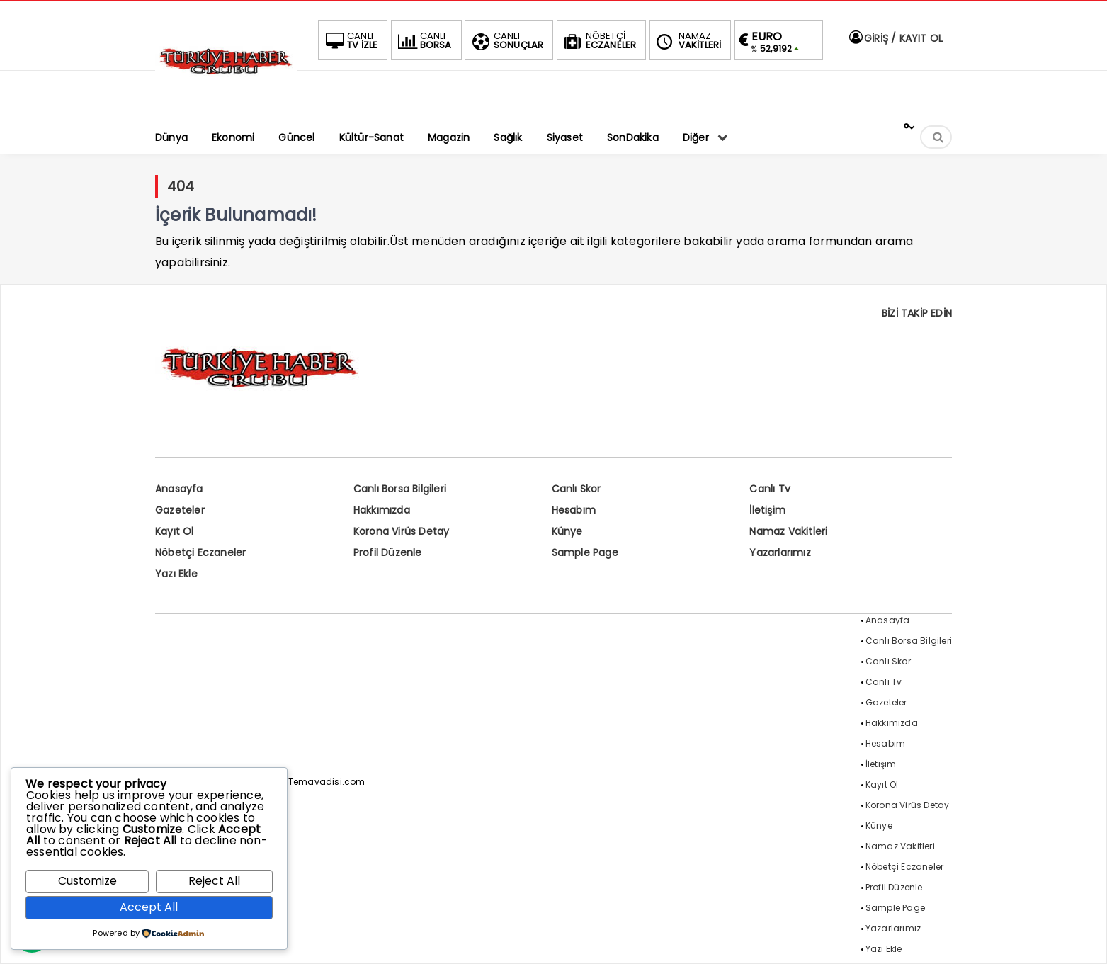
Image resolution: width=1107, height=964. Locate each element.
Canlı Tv (769, 489)
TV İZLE (349, 40)
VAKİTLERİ (688, 40)
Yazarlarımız (779, 552)
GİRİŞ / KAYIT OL (895, 38)
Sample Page (585, 552)
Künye (567, 531)
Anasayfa (179, 489)
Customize (87, 881)
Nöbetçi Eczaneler (200, 552)
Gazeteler (180, 510)
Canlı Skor (576, 489)
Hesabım (574, 510)
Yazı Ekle (176, 574)
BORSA (423, 40)
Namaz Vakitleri (788, 531)
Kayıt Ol (174, 531)
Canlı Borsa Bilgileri (399, 489)
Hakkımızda (381, 510)
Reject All (214, 881)
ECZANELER (599, 40)
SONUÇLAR (506, 40)
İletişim (767, 510)
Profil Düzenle (387, 552)
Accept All (149, 907)
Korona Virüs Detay (401, 531)
